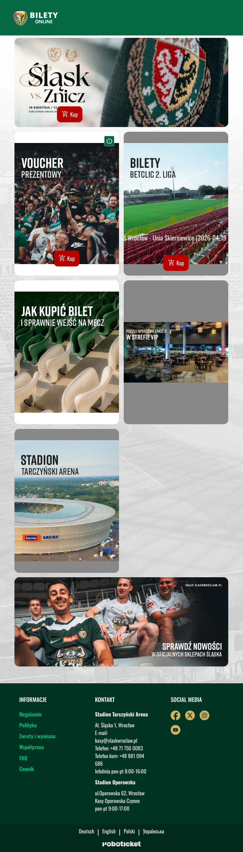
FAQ (23, 762)
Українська (153, 832)
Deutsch (86, 832)
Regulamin (30, 718)
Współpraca (31, 751)
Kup (70, 114)
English (108, 832)
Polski (129, 832)
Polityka (28, 729)
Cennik (26, 773)
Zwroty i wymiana (37, 740)
